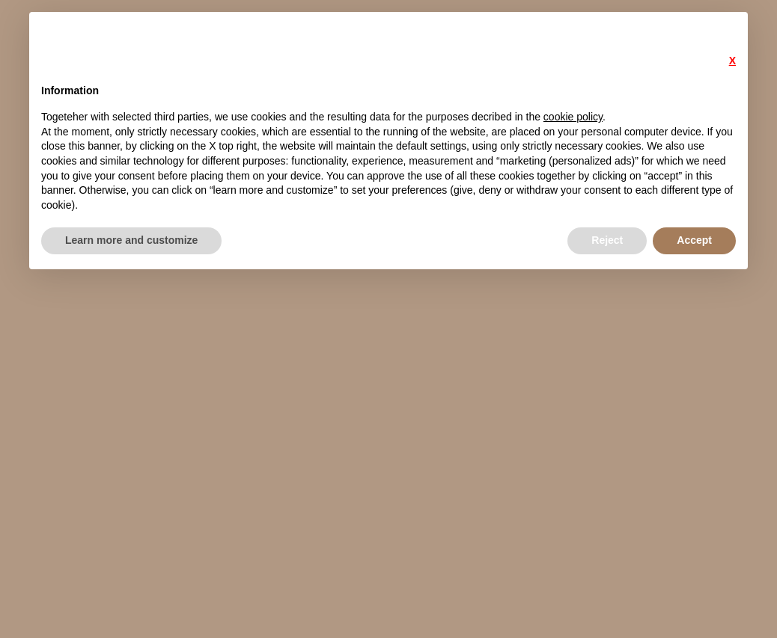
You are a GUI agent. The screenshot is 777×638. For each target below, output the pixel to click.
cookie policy (573, 117)
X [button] (732, 61)
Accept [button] (694, 240)
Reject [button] (607, 240)
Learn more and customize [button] (131, 240)
